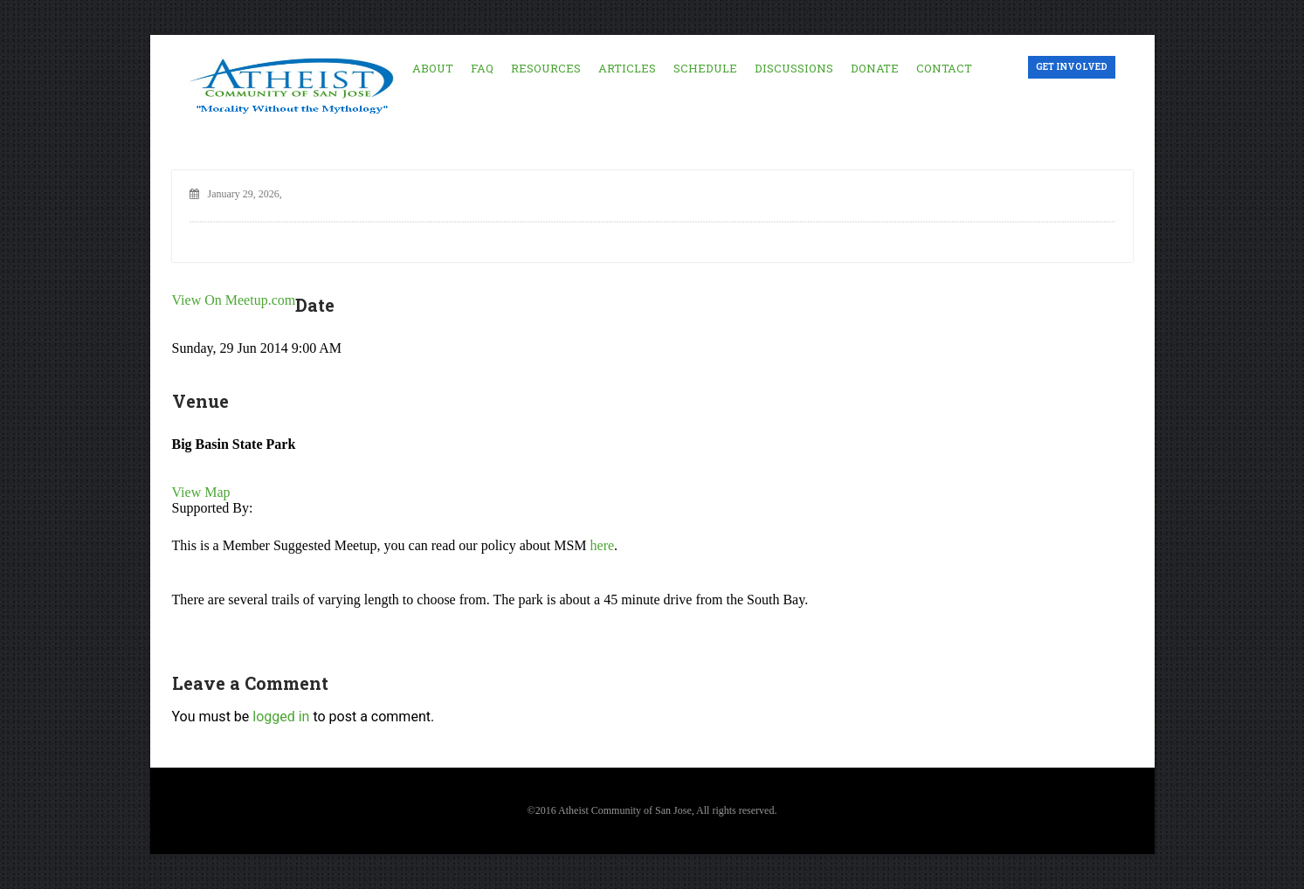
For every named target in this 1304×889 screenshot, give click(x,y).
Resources (546, 68)
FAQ (482, 68)
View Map (201, 492)
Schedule (705, 68)
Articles (627, 68)
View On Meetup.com (234, 300)
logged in (280, 716)
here (602, 545)
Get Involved (1071, 66)
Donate (875, 68)
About (432, 68)
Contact (944, 68)
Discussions (794, 68)
